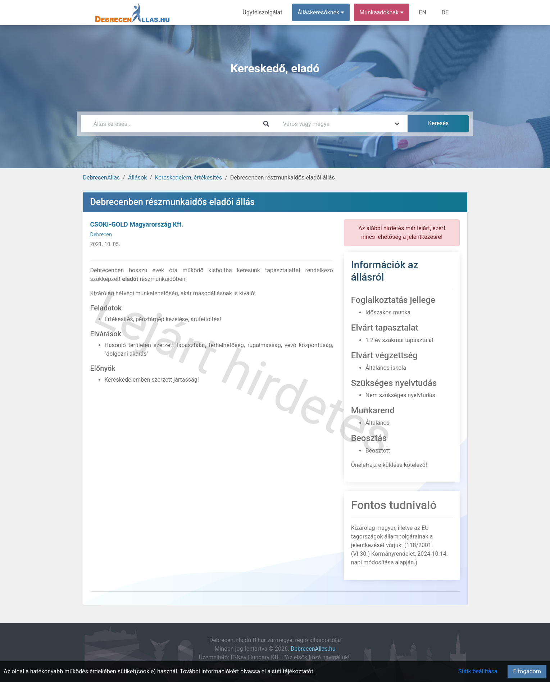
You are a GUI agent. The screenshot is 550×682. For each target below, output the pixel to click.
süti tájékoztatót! (293, 671)
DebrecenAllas (101, 177)
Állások (137, 177)
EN (423, 12)
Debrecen (101, 235)
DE (445, 12)
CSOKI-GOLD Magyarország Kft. (136, 224)
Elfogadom (527, 671)
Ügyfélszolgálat (263, 12)
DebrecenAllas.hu (313, 648)
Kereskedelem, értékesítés (188, 177)
